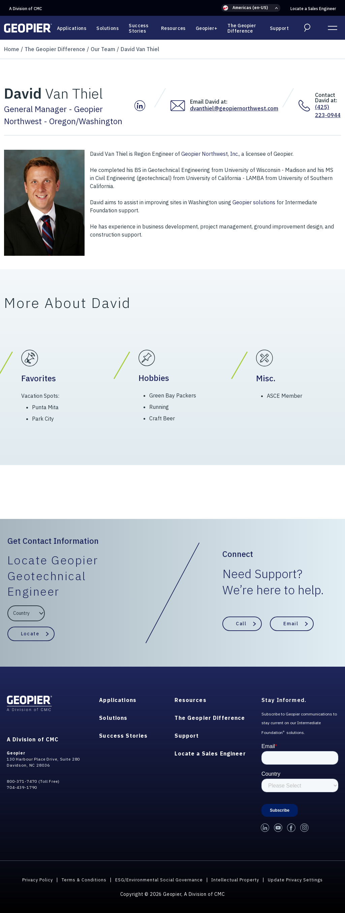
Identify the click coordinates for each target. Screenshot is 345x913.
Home (11, 49)
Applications (71, 28)
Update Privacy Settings (302, 879)
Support (279, 28)
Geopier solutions (253, 202)
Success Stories (138, 28)
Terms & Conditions (79, 879)
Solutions (107, 28)
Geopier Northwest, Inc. (210, 153)
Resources (173, 28)
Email (290, 623)
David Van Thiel (140, 49)
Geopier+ (207, 28)
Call (241, 623)
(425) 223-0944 (328, 111)
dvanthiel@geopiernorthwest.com (234, 108)
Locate (30, 634)
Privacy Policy (30, 879)
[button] (250, 8)
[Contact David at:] (307, 105)
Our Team (103, 49)
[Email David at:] (180, 105)
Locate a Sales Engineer (313, 8)
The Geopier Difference (241, 28)
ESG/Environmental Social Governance (157, 879)
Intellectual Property (238, 879)
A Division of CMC (25, 8)
